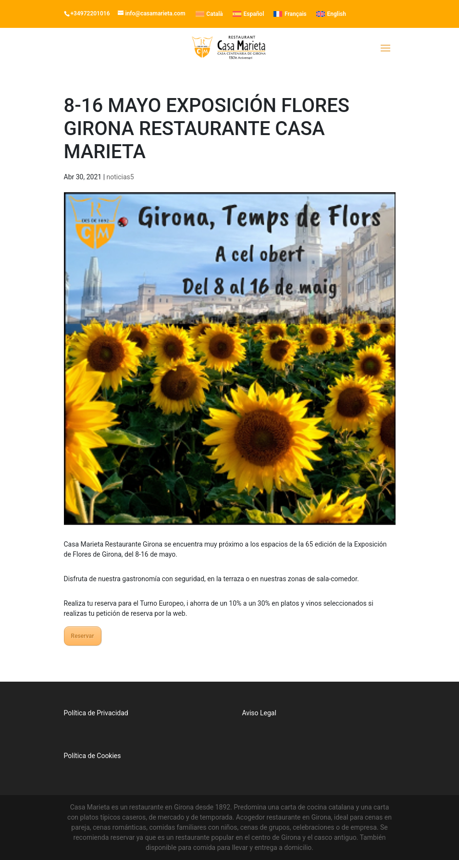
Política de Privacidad (96, 713)
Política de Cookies (92, 756)
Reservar (82, 636)
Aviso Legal (259, 713)
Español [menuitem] (254, 14)
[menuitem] (209, 14)
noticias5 (120, 177)
